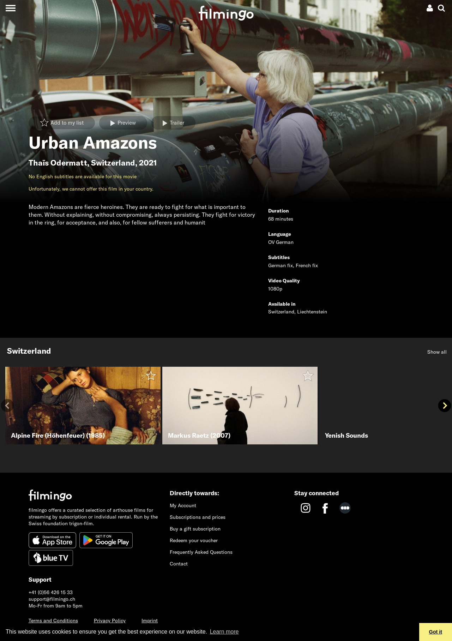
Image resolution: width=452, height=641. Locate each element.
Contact (179, 564)
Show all (437, 352)
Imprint (149, 620)
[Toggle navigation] (10, 8)
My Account (183, 505)
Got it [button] (435, 632)
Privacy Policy (110, 620)
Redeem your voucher (194, 540)
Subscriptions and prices (197, 517)
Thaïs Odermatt (58, 163)
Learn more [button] (224, 632)
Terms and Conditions (53, 620)
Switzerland (113, 163)
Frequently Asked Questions (201, 552)
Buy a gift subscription (195, 529)
